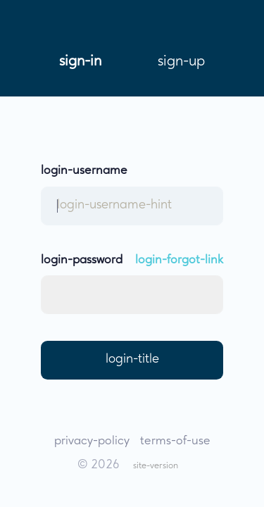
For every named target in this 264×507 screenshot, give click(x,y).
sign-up (181, 61)
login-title (132, 359)
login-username (84, 171)
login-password (81, 260)
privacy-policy (92, 441)
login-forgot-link (179, 260)
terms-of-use (175, 441)
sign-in (80, 61)
